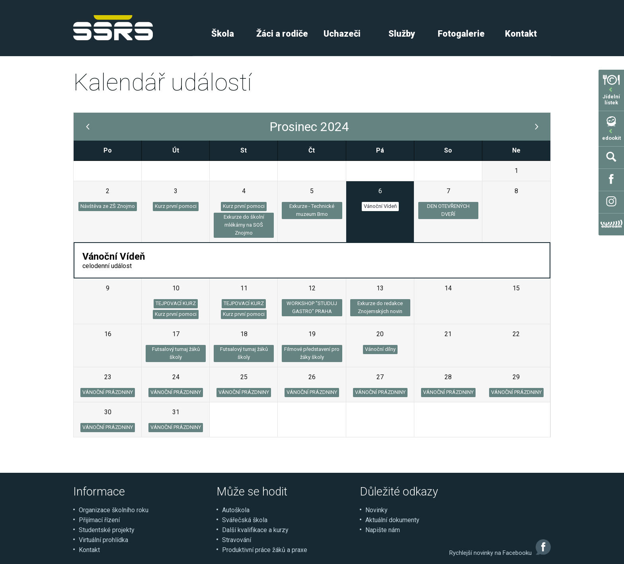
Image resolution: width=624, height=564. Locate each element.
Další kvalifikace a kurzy (255, 530)
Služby (401, 34)
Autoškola (236, 510)
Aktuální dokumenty (392, 520)
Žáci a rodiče (282, 34)
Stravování (236, 540)
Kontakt (521, 34)
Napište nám (382, 530)
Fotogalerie (461, 34)
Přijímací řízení (99, 520)
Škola (222, 34)
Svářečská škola (244, 520)
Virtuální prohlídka (103, 540)
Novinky (376, 510)
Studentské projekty (107, 530)
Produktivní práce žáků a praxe (264, 550)
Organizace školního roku (113, 510)
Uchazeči (342, 34)
